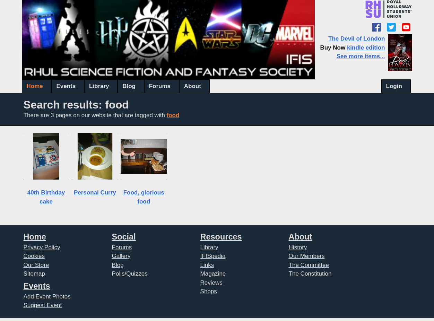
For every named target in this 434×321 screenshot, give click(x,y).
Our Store (36, 265)
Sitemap (34, 273)
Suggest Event (43, 305)
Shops (208, 291)
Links (207, 265)
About (192, 86)
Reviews (211, 282)
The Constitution (310, 273)
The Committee (309, 265)
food (173, 115)
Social (124, 236)
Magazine (213, 273)
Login (394, 86)
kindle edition (366, 47)
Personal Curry (95, 192)
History (298, 247)
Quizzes (136, 273)
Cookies (34, 256)
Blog (129, 86)
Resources (221, 236)
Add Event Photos (47, 296)
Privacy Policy (42, 247)
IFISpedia (213, 256)
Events (66, 86)
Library (99, 86)
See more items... (361, 56)
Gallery (121, 256)
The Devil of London (356, 38)
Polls (118, 273)
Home (35, 86)
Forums (160, 86)
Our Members (307, 256)
